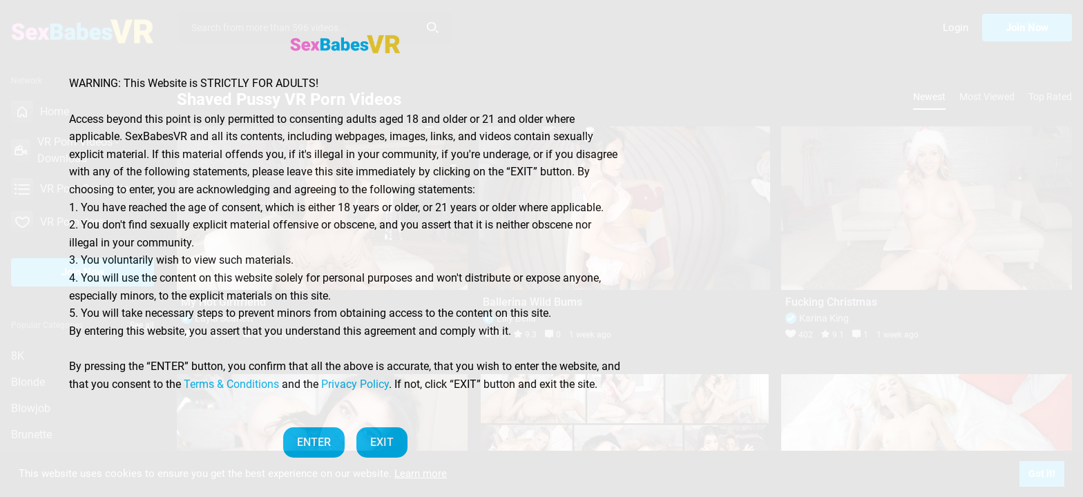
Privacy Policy (355, 384)
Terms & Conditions (231, 384)
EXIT (382, 442)
